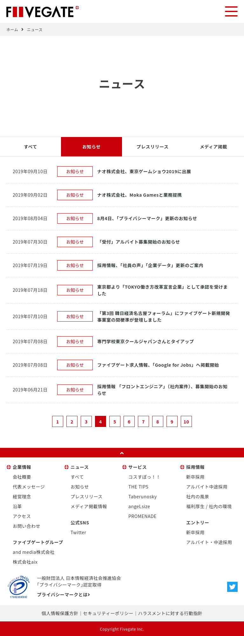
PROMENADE (142, 516)
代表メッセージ (29, 486)
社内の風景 (197, 496)
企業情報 (22, 466)
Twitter (78, 532)
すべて (30, 146)
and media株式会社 (34, 551)
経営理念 (22, 496)
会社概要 (22, 476)
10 (186, 421)
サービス (137, 466)
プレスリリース (153, 146)
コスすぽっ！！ (144, 476)
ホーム (12, 29)
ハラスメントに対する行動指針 (170, 613)
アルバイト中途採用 (206, 486)
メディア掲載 (213, 146)
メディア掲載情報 (89, 506)
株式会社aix (25, 561)
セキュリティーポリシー (108, 613)
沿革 (17, 506)
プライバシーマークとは (63, 594)
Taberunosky (142, 496)
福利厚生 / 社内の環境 (209, 506)
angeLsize (139, 506)
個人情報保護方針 (60, 613)
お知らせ (91, 146)
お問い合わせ (26, 525)
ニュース (35, 29)
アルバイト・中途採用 (209, 542)
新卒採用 (195, 476)
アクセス (22, 516)
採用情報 (195, 466)
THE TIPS (138, 486)
